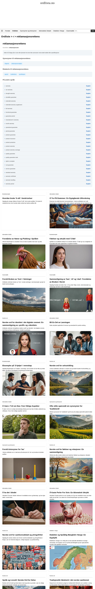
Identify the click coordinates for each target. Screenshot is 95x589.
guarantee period (10, 116)
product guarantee (10, 134)
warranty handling (10, 180)
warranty (8, 86)
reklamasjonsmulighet (16, 63)
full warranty (9, 108)
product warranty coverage (13, 150)
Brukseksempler (6, 194)
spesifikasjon (22, 74)
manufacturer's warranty (12, 119)
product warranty (10, 146)
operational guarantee (11, 127)
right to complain (10, 161)
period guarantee (10, 131)
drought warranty (10, 93)
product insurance (10, 138)
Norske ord (5, 318)
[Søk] (82, 31)
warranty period (10, 183)
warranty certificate (11, 176)
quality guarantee (10, 153)
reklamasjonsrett (14, 47)
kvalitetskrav (13, 74)
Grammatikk (70, 31)
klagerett (7, 63)
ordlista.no (47, 3)
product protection (10, 142)
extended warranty (11, 101)
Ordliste (5, 36)
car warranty (9, 89)
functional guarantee (11, 112)
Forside (7, 31)
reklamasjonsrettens (28, 36)
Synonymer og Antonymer (28, 31)
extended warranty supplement (14, 104)
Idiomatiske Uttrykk (45, 31)
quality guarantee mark (12, 157)
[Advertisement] (47, 17)
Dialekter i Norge (58, 31)
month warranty (10, 123)
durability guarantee (11, 97)
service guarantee (10, 168)
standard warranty (10, 172)
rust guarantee (9, 165)
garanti (6, 74)
